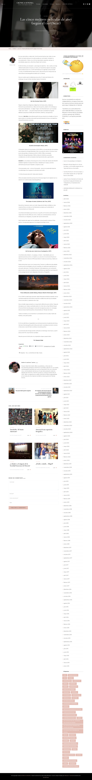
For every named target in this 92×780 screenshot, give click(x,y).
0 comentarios (53, 31)
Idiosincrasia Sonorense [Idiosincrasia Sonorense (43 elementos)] (70, 703)
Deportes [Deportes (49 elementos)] (72, 683)
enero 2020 (67, 460)
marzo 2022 (67, 369)
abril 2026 (66, 198)
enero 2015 (66, 666)
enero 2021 (66, 418)
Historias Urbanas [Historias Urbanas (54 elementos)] (69, 700)
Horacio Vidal (12, 61)
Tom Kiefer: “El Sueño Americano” (17, 430)
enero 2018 (66, 544)
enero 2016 (66, 627)
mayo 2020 (66, 446)
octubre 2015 (67, 638)
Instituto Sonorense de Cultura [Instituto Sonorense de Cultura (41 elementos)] (72, 709)
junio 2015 (66, 652)
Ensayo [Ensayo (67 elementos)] (65, 686)
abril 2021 (66, 408)
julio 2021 (66, 397)
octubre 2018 (67, 512)
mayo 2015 (66, 655)
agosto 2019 (67, 477)
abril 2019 (66, 491)
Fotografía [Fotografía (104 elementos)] (67, 695)
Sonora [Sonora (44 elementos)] (66, 757)
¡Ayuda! (65, 190)
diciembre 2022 (68, 338)
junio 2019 (66, 484)
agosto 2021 (67, 394)
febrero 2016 (67, 624)
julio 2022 (66, 355)
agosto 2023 (67, 310)
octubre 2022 (67, 345)
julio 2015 (66, 648)
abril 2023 (66, 324)
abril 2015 (66, 659)
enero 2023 (67, 334)
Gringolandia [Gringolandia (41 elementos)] (76, 695)
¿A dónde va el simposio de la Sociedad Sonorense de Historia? (20, 465)
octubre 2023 (67, 303)
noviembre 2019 (68, 467)
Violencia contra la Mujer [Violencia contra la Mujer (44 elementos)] (71, 766)
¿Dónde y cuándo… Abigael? (44, 464)
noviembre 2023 (68, 300)
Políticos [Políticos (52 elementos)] (66, 752)
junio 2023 (66, 317)
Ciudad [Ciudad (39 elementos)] (71, 678)
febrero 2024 (67, 289)
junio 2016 (66, 610)
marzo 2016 (66, 620)
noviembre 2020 (68, 425)
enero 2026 (66, 209)
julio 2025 (66, 230)
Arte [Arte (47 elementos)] (65, 675)
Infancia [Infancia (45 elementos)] (66, 706)
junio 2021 (66, 401)
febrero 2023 (67, 331)
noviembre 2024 (68, 258)
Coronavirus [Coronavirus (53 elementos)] (67, 680)
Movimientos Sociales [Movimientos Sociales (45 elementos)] (69, 737)
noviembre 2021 (68, 383)
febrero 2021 (67, 415)
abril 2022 (66, 366)
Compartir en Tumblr (49, 346)
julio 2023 (66, 314)
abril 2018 (66, 533)
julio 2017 (66, 565)
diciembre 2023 (68, 296)
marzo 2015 (66, 662)
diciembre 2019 (67, 463)
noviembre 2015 (68, 634)
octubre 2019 (67, 470)
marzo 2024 (67, 286)
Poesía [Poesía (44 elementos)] (74, 749)
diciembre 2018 (67, 505)
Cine (27, 352)
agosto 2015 (67, 645)
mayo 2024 (66, 279)
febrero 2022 (67, 373)
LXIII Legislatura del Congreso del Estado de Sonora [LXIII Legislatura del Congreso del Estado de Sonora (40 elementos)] (72, 721)
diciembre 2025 (67, 212)
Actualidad (45, 4)
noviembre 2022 (68, 341)
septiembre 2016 (68, 599)
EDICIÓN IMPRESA (68, 4)
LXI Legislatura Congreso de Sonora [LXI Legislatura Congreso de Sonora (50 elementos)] (71, 731)
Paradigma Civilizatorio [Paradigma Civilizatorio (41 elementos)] (70, 746)
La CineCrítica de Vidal (33, 352)
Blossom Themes (69, 775)
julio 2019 (66, 481)
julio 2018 (66, 523)
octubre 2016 (67, 596)
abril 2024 (66, 282)
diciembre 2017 (67, 547)
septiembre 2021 (68, 390)
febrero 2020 (67, 456)
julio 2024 (66, 272)
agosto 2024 (67, 268)
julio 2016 (66, 606)
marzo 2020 (67, 453)
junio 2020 (66, 443)
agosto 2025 (67, 226)
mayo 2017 (66, 572)
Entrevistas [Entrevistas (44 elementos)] (73, 686)
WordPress (46, 777)
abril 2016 (66, 617)
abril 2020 (66, 450)
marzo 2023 (67, 328)
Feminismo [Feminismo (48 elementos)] (66, 692)
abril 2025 (66, 240)
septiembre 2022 (68, 348)
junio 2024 (66, 275)
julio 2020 (66, 439)
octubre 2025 (67, 219)
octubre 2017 (67, 554)
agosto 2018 (67, 519)
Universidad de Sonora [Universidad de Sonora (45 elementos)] (70, 760)
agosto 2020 (67, 436)
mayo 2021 (66, 404)
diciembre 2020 (68, 422)
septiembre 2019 (68, 474)
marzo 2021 (67, 411)
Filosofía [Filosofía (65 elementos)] (74, 692)
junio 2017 (66, 568)
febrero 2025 (67, 247)
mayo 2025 (66, 237)
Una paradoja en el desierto (74, 161)
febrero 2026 (67, 205)
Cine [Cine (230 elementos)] (65, 678)
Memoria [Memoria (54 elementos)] (72, 734)
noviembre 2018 (68, 509)
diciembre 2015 (67, 631)
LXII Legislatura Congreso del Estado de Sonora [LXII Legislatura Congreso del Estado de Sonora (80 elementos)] (72, 726)
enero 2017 (66, 586)
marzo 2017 (67, 579)
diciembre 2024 (68, 254)
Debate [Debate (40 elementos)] (65, 683)
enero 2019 (66, 502)
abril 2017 (66, 575)
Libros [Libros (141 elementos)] (79, 717)
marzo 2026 (67, 202)
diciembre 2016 (67, 589)
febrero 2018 (67, 540)
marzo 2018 (67, 537)
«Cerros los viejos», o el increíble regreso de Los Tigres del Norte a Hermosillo (73, 166)
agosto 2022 (67, 352)
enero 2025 (66, 251)
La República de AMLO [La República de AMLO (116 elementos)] (69, 717)
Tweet (20, 346)
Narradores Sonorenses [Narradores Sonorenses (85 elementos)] (70, 743)
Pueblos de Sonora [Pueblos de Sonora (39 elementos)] (69, 754)
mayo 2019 (66, 488)
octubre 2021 (67, 387)
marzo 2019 (67, 495)
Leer (29, 435)
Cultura (52, 4)
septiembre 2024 (68, 265)
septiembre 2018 (68, 516)
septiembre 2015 (68, 641)
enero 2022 (67, 376)
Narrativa (58, 4)
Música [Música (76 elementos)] (73, 740)
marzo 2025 (67, 244)
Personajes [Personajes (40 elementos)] (67, 749)
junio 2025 (66, 233)
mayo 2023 (66, 320)
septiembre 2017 (68, 558)
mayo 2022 (66, 362)
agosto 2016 (67, 603)
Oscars (40, 352)
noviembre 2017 (68, 551)
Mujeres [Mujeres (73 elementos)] (66, 740)
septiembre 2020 (68, 432)
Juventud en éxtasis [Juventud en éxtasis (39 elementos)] (69, 712)
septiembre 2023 (68, 307)
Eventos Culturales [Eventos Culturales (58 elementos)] (69, 689)
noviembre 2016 (68, 592)
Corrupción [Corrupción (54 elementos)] (77, 680)
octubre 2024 (67, 261)
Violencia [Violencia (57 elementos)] (72, 763)
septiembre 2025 (68, 223)
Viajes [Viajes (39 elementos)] (65, 763)
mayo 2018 (66, 530)
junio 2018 (66, 526)
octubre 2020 (67, 429)
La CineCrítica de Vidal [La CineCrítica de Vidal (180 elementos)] (70, 715)
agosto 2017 (67, 561)
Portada (38, 4)
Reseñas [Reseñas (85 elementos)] (79, 754)
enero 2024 (67, 293)
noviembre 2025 (68, 216)
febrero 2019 (67, 498)
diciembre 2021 (67, 380)
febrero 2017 (67, 582)
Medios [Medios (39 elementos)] (65, 734)
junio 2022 (66, 359)
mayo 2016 (66, 613)
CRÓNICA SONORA (25, 3)
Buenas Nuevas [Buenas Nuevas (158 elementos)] (73, 675)
